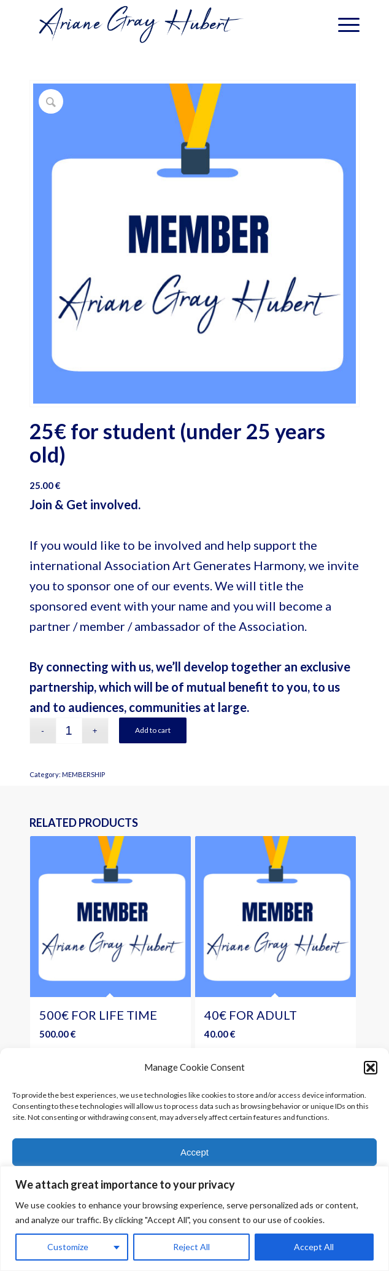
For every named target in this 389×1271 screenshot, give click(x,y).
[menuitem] (343, 24)
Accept (194, 1157)
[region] (194, 1218)
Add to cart (153, 730)
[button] (370, 1072)
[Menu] (343, 24)
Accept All (314, 1247)
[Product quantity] (69, 731)
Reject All (191, 1247)
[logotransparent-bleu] (161, 24)
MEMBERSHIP (83, 774)
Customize (67, 1247)
